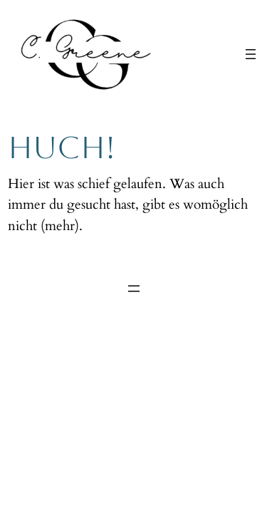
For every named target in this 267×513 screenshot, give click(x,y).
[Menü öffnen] (250, 54)
